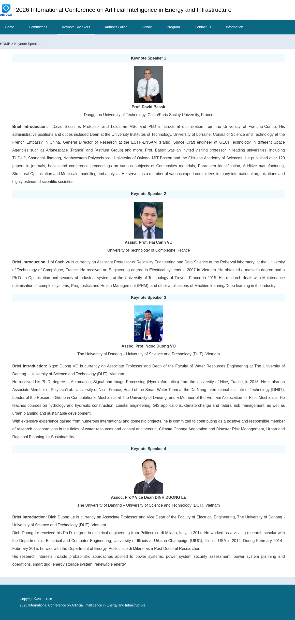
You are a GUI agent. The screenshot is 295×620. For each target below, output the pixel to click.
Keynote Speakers (76, 27)
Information (234, 27)
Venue (147, 27)
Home (9, 27)
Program (173, 27)
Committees (38, 27)
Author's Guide (116, 27)
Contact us (203, 27)
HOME (5, 44)
